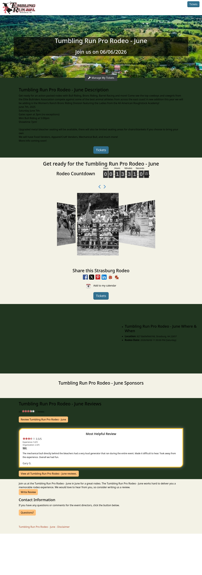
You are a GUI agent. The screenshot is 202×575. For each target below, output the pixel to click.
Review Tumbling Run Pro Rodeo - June (43, 419)
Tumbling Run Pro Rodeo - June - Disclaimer (44, 527)
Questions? (27, 512)
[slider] (28, 411)
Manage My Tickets (101, 77)
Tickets (193, 4)
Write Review (28, 492)
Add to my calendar (101, 285)
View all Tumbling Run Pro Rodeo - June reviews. (49, 473)
